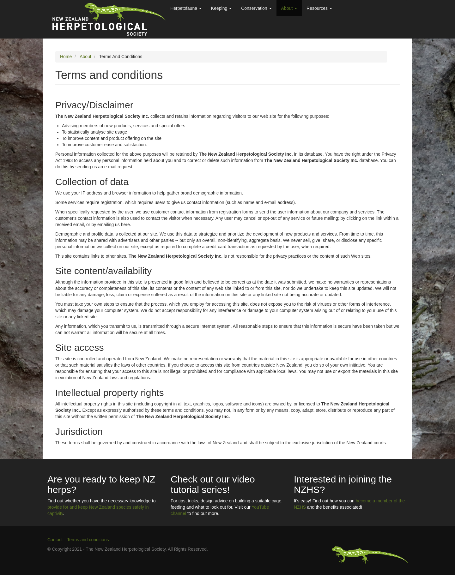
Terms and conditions (88, 539)
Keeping (221, 8)
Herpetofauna (186, 8)
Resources (319, 8)
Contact (55, 539)
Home (66, 56)
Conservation (256, 8)
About (289, 8)
